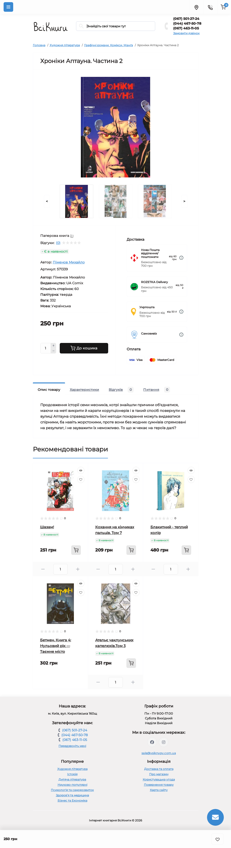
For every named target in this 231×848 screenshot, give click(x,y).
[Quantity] (45, 348)
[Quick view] (80, 470)
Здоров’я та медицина (72, 795)
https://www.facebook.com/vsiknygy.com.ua (152, 742)
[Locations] (196, 7)
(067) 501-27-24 (186, 19)
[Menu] (8, 7)
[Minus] (53, 351)
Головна (39, 45)
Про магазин (158, 774)
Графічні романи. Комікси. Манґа (108, 45)
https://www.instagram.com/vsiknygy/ (163, 742)
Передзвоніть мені (72, 746)
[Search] (81, 26)
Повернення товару (159, 784)
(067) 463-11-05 (186, 28)
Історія (72, 774)
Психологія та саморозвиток (72, 790)
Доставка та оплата (158, 769)
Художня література (65, 45)
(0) (58, 243)
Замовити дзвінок (186, 33)
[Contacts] (210, 7)
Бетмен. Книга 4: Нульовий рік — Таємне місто (55, 646)
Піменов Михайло (69, 262)
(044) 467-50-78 (187, 23)
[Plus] (53, 345)
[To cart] (76, 550)
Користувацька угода (159, 779)
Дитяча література (72, 779)
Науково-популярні (72, 784)
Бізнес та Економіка (72, 800)
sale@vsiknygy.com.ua (159, 753)
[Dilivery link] (181, 258)
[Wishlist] (80, 479)
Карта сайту (159, 790)
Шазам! (47, 527)
